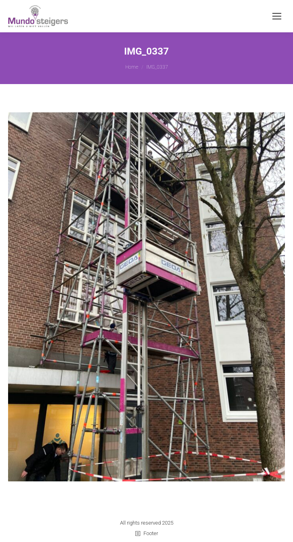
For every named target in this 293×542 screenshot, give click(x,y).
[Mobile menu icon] (277, 16)
